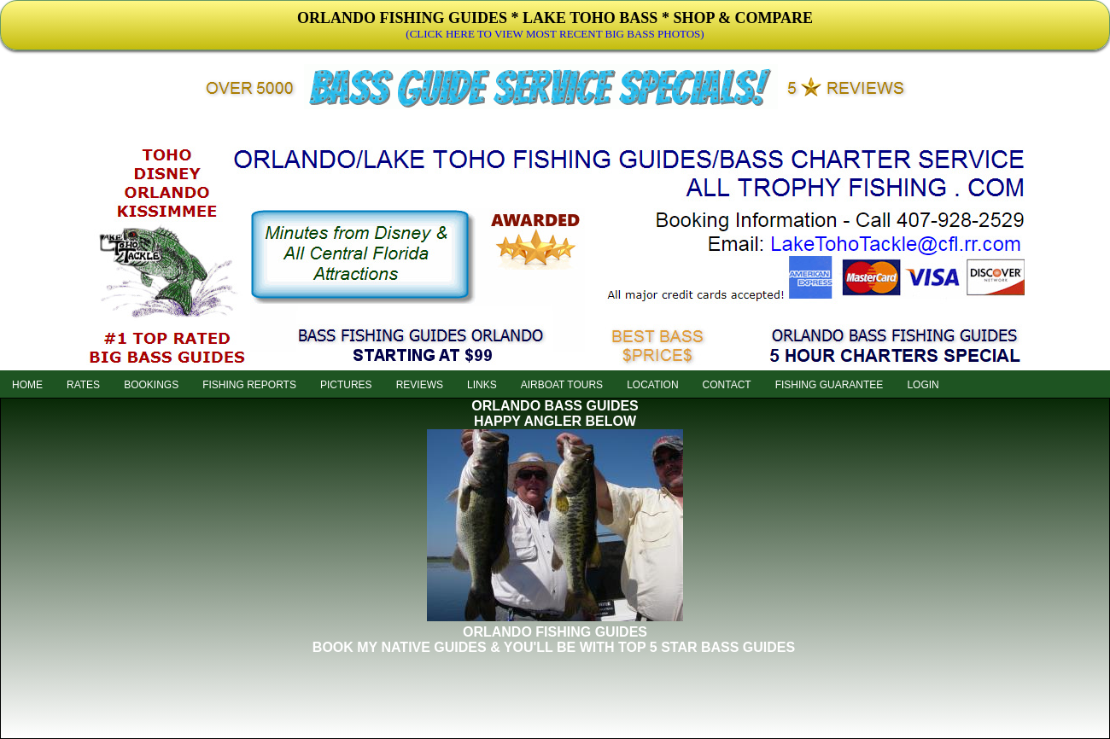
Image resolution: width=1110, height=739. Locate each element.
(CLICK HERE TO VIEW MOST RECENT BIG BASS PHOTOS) (555, 33)
